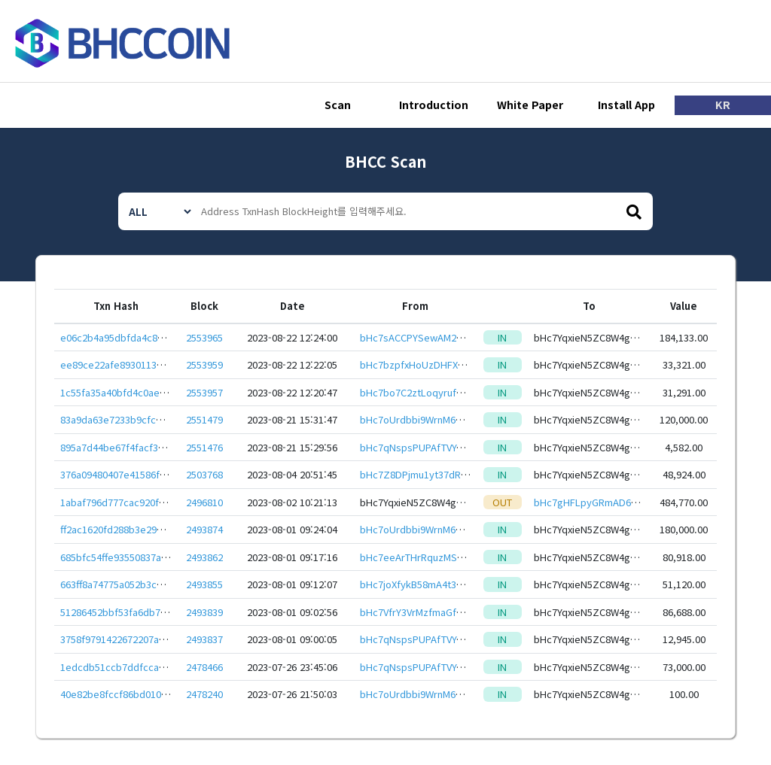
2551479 (204, 419)
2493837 (204, 639)
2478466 (204, 667)
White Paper (530, 105)
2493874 (204, 529)
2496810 (204, 502)
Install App (627, 105)
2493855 (204, 584)
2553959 (204, 364)
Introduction (434, 105)
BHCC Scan (385, 161)
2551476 (204, 447)
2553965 (204, 337)
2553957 (204, 392)
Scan (337, 105)
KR (723, 105)
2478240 (204, 694)
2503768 (204, 474)
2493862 (204, 557)
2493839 (204, 612)
